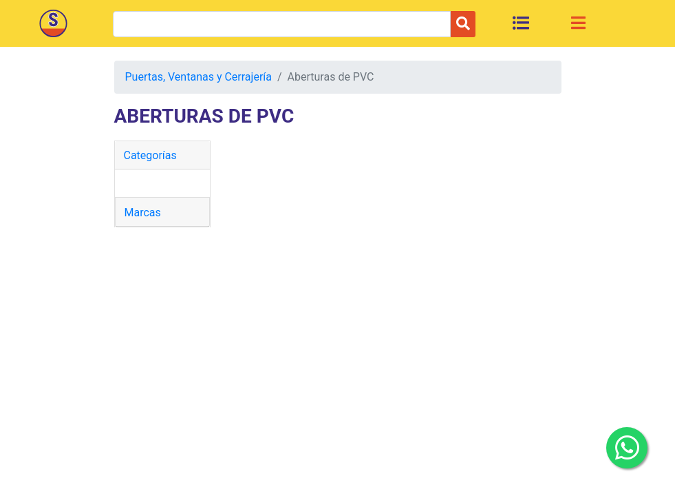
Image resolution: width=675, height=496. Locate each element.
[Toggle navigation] (578, 22)
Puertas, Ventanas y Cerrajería (198, 76)
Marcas (143, 212)
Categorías (150, 155)
